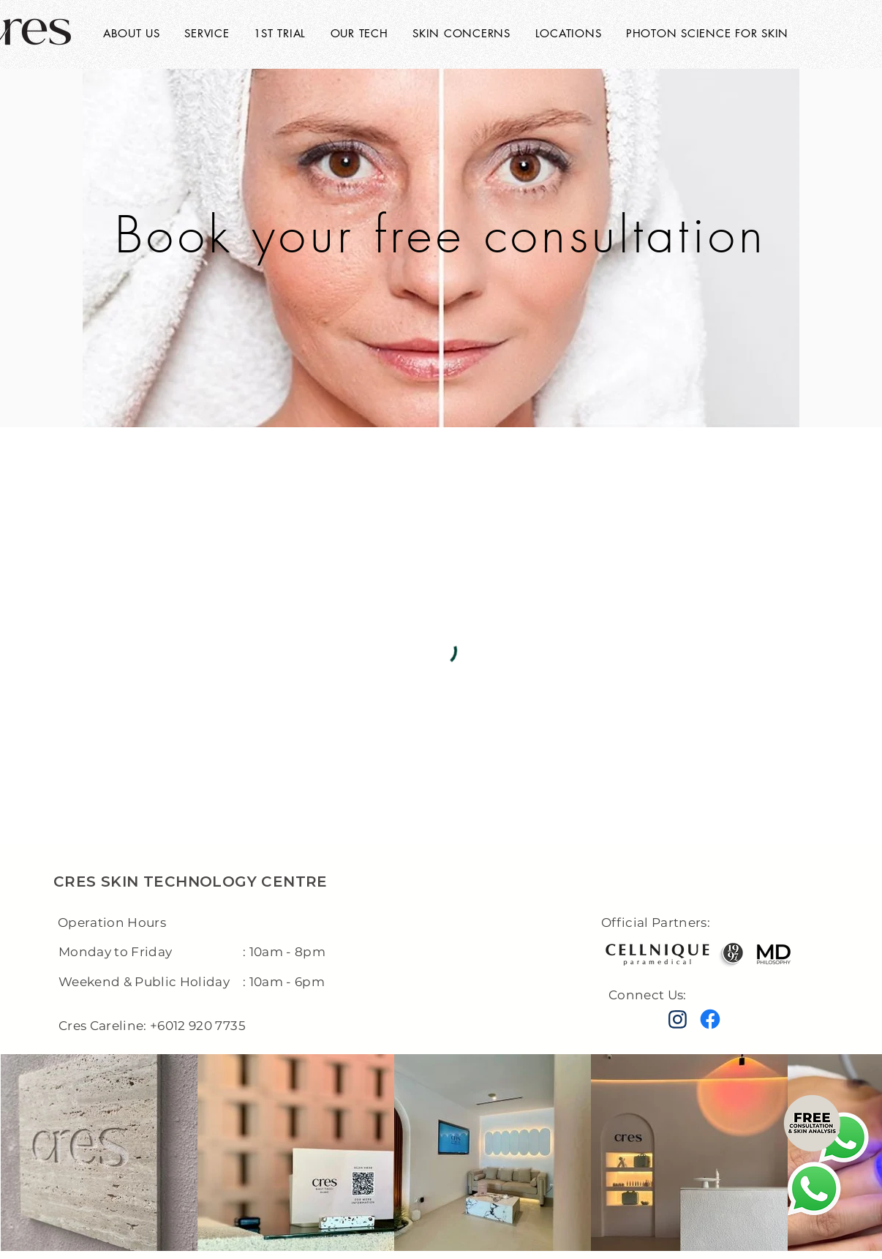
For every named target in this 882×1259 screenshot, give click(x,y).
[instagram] (677, 1019)
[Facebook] (710, 1019)
